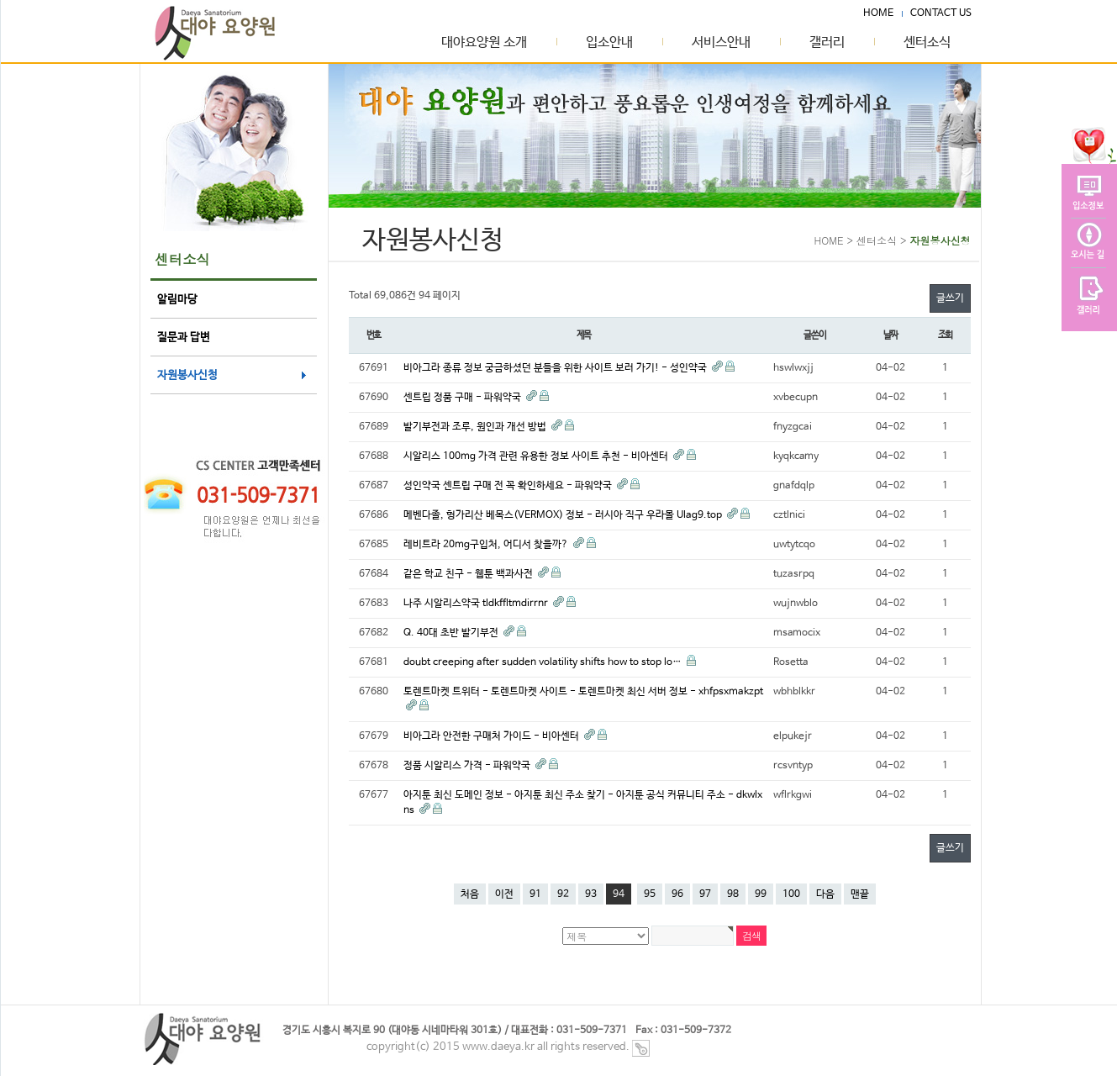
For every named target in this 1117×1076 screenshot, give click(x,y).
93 (591, 894)
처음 (470, 894)
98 (733, 894)
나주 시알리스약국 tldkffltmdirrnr (477, 603)
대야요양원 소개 (484, 42)
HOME (878, 13)
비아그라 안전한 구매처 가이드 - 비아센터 (492, 736)
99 (761, 894)
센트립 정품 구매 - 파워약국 (463, 398)
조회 (945, 335)
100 (791, 894)
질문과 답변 (183, 337)
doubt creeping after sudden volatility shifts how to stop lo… (543, 662)
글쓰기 (950, 298)
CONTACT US (941, 13)
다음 (825, 894)
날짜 (890, 335)
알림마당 (177, 299)
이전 (504, 894)
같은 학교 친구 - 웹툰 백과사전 (469, 574)
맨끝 (860, 894)
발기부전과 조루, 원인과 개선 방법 (476, 427)
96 (677, 894)
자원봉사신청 (187, 375)
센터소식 (927, 42)
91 (535, 894)
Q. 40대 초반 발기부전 (452, 633)
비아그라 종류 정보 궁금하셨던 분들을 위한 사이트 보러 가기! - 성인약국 (556, 368)
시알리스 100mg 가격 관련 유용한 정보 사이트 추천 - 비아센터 (537, 456)
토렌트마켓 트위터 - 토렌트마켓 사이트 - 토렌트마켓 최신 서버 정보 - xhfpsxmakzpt (583, 692)
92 (563, 894)
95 (650, 894)
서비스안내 (721, 42)
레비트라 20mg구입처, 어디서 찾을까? (487, 545)
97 (705, 894)
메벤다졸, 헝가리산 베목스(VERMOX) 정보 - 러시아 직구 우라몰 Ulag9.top (563, 515)
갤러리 (827, 42)
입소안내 (609, 42)
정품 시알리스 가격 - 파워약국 (468, 766)
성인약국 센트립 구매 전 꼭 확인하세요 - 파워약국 (508, 486)
